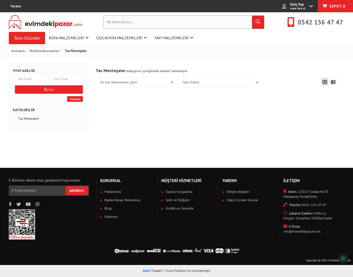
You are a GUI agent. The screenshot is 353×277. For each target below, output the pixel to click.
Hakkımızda (112, 191)
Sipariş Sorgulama (178, 191)
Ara (48, 89)
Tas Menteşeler (28, 119)
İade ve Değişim (177, 200)
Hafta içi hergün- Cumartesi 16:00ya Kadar (307, 215)
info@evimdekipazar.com (302, 229)
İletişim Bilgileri (238, 191)
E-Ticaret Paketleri (174, 271)
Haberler (111, 216)
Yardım (16, 6)
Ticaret (152, 271)
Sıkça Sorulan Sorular (242, 200)
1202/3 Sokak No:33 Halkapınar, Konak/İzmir (305, 194)
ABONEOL (77, 190)
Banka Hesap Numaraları (122, 200)
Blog (108, 208)
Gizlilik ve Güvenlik (179, 208)
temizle (75, 99)
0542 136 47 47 (304, 205)
